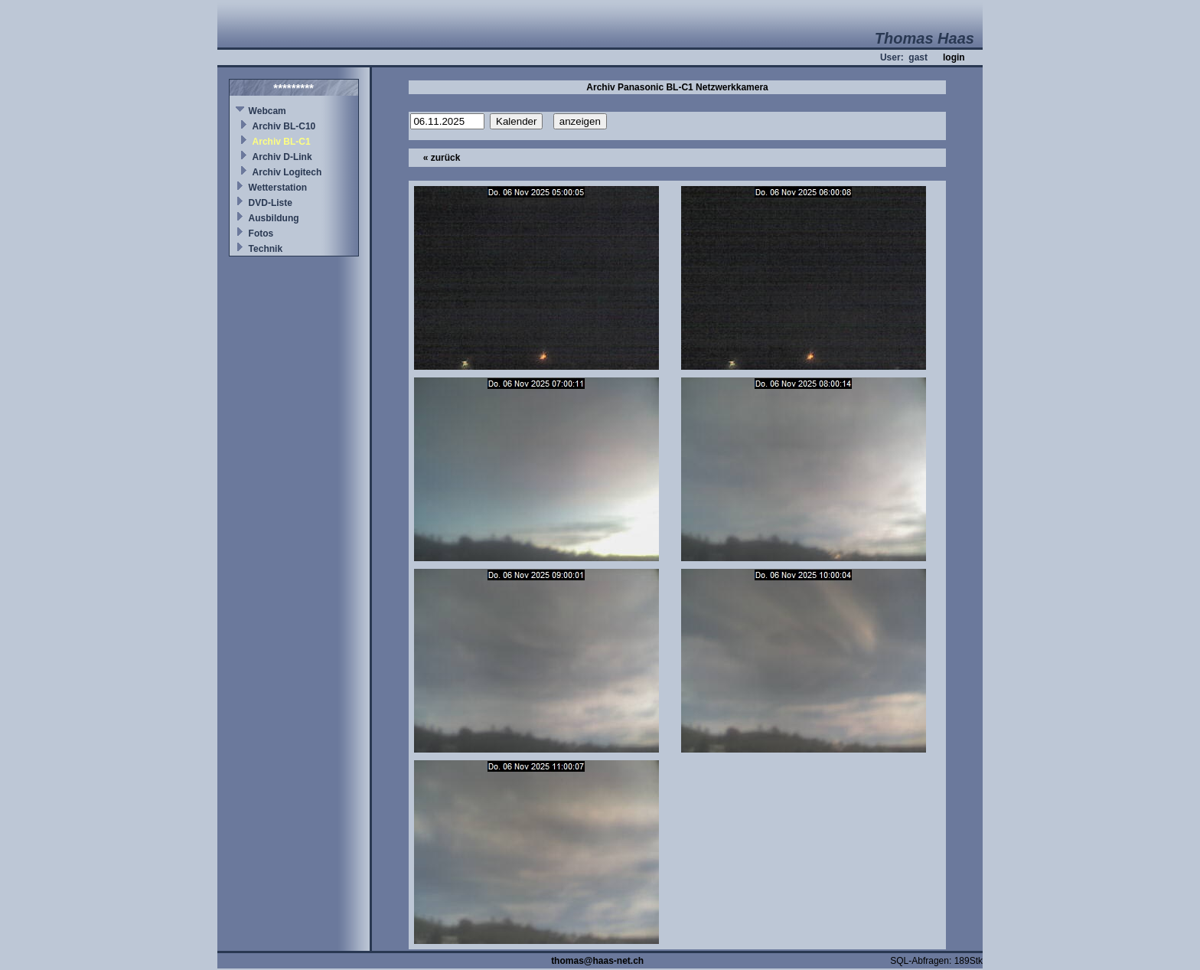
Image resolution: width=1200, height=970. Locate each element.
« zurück (442, 157)
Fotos (261, 233)
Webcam (267, 111)
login (954, 57)
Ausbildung (274, 218)
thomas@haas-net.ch (597, 960)
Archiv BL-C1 (282, 141)
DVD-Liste (270, 203)
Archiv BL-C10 (284, 126)
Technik (265, 248)
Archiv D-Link (282, 157)
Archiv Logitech (287, 172)
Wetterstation (278, 187)
